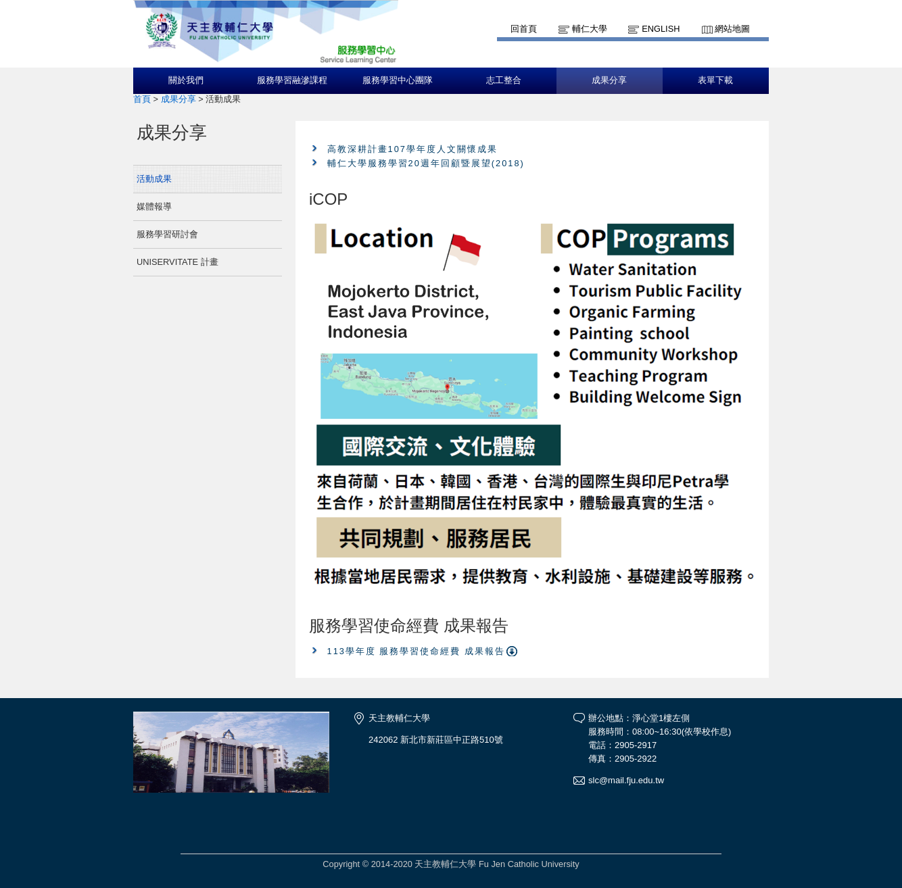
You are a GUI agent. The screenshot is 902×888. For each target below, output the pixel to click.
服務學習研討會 (167, 234)
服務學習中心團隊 (397, 80)
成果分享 (609, 80)
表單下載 (715, 80)
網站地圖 (732, 29)
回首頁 (524, 29)
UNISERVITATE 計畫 (177, 262)
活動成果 (154, 179)
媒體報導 (154, 206)
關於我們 (186, 80)
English (661, 29)
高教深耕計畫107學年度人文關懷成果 (412, 149)
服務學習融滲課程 (292, 80)
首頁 (142, 99)
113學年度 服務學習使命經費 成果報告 (416, 651)
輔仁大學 (589, 29)
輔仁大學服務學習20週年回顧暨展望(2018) (426, 163)
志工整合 (503, 80)
